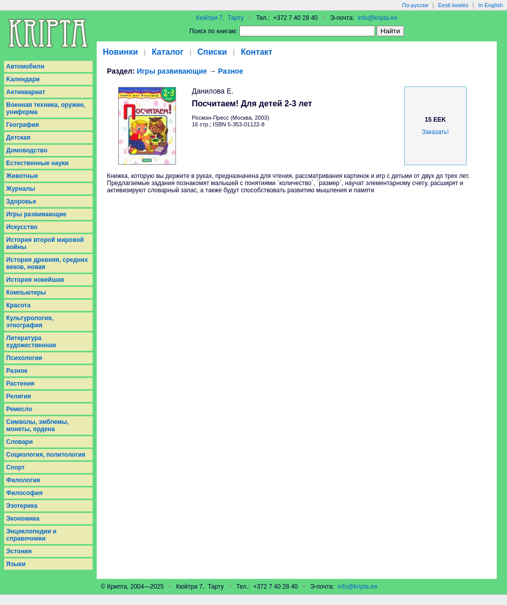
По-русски (415, 5)
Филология (23, 480)
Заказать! (435, 132)
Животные (22, 176)
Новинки (120, 52)
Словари (19, 441)
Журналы (20, 188)
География (22, 124)
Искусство (21, 227)
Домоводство (27, 150)
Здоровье (21, 201)
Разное (17, 370)
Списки (212, 52)
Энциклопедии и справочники (31, 535)
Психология (24, 358)
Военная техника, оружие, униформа (45, 108)
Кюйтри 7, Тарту (220, 17)
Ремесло (19, 409)
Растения (20, 383)
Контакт (257, 52)
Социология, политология (45, 454)
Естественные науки (37, 163)
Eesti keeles (453, 5)
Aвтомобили (25, 66)
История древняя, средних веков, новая (47, 263)
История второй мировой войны (45, 243)
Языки (16, 564)
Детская (18, 137)
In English (490, 5)
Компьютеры (26, 292)
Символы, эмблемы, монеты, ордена (37, 425)
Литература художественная (31, 341)
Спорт (15, 467)
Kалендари (23, 79)
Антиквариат (25, 92)
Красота (18, 305)
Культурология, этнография (29, 322)
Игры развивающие (36, 214)
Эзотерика (21, 505)
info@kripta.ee (378, 17)
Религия (18, 396)
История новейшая (35, 279)
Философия (24, 493)
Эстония (19, 551)
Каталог (168, 52)
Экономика (22, 518)
